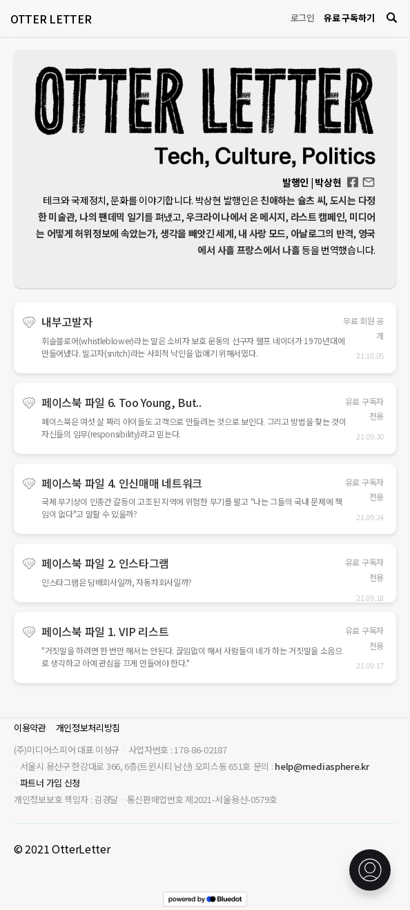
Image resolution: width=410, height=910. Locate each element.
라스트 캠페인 (318, 217)
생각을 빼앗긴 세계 (197, 233)
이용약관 (30, 727)
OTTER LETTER (50, 18)
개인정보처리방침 (88, 727)
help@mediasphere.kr (322, 766)
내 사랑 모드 (262, 233)
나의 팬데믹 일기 (111, 217)
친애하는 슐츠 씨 (292, 200)
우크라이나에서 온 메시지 (236, 217)
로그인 (303, 17)
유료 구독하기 (349, 17)
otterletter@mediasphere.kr (368, 181)
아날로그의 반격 (322, 233)
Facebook (353, 178)
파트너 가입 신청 (50, 782)
